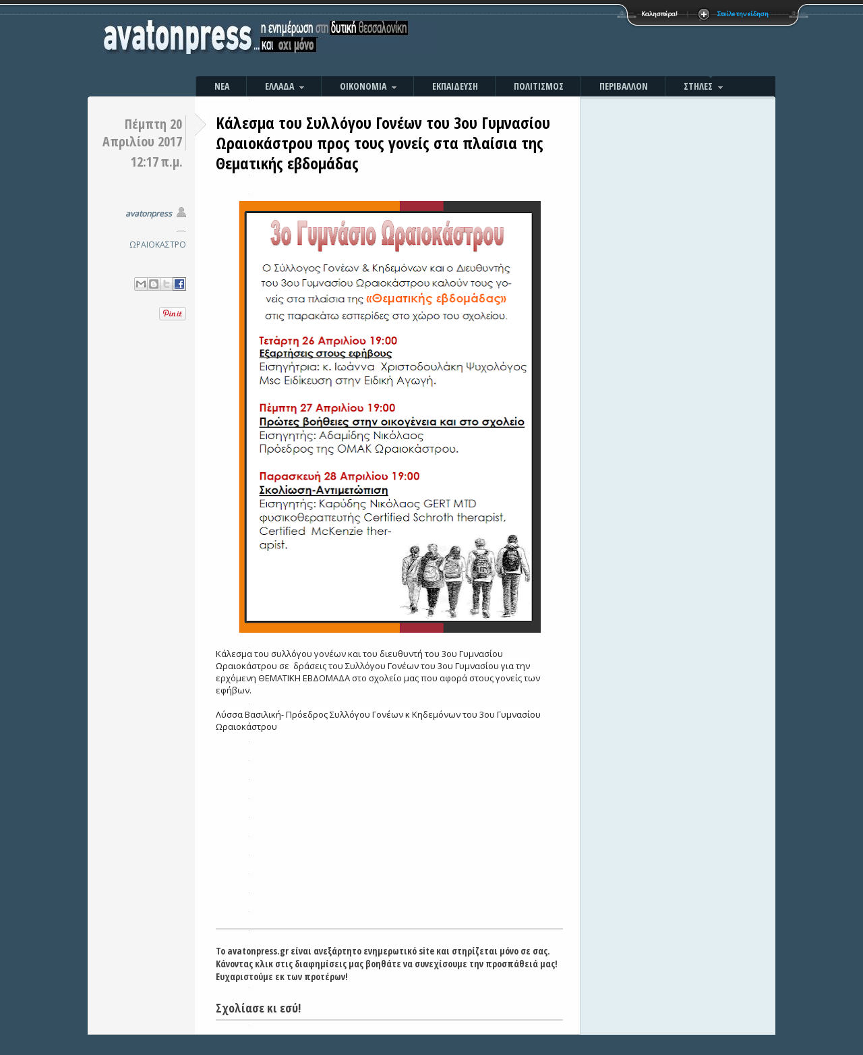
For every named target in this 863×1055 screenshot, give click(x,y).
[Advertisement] (576, 40)
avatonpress (148, 213)
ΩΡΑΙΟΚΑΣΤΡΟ (157, 244)
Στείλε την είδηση (743, 13)
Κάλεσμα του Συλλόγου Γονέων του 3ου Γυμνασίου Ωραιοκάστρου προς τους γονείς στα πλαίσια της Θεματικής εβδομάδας (383, 142)
